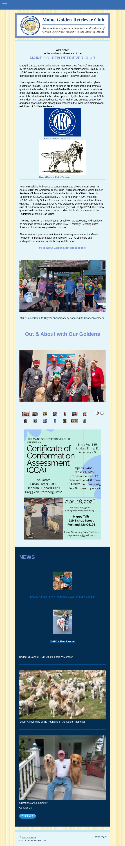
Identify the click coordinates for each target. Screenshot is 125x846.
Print (23, 837)
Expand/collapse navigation (62, 5)
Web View (100, 837)
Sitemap (32, 837)
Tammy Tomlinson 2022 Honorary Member (71, 596)
